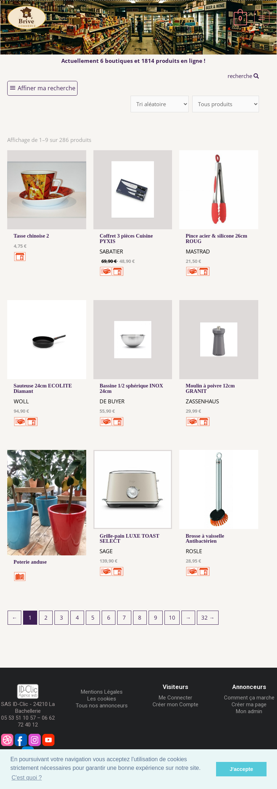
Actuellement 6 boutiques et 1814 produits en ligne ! (133, 60)
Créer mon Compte (175, 704)
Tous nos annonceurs (102, 705)
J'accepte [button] (241, 769)
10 (172, 617)
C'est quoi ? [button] (27, 778)
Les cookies (101, 698)
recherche (243, 75)
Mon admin (249, 711)
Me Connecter (175, 697)
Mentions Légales (102, 692)
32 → (208, 617)
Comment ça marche (249, 697)
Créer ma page (249, 704)
